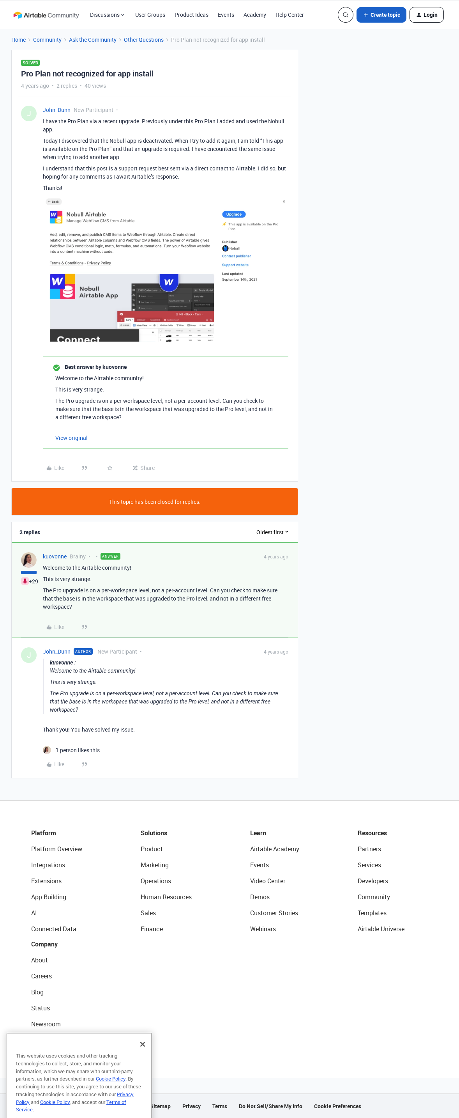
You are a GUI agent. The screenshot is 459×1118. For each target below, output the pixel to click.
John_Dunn (57, 109)
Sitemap (160, 1106)
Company (44, 944)
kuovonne (55, 556)
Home (18, 39)
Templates (372, 913)
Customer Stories (274, 913)
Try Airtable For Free (58, 1040)
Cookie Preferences (337, 1106)
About (39, 960)
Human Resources (166, 897)
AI (34, 913)
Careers (41, 976)
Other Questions (144, 39)
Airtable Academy (274, 849)
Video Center (267, 881)
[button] (381, 15)
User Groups (150, 14)
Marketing (155, 865)
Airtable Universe (381, 929)
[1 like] (71, 750)
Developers (373, 881)
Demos (260, 897)
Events (226, 14)
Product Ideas (191, 14)
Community (47, 39)
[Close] (142, 1056)
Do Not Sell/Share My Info (270, 1106)
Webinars (263, 929)
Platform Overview (56, 849)
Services (369, 865)
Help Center (289, 14)
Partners (369, 849)
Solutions (154, 833)
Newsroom (46, 1024)
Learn (258, 833)
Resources (372, 833)
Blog (37, 992)
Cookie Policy (110, 1091)
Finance (152, 929)
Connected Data (53, 929)
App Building (48, 897)
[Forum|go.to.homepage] (46, 15)
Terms (219, 1106)
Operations (156, 881)
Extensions (46, 881)
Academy (255, 14)
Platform (43, 833)
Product (152, 849)
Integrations (48, 865)
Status (40, 1008)
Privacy (191, 1106)
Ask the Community (93, 39)
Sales (148, 913)
